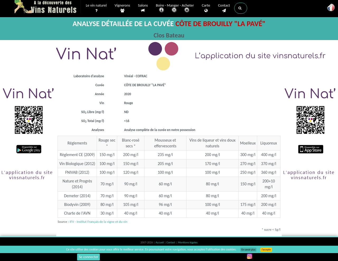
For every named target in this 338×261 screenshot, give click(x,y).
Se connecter (88, 257)
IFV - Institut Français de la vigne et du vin (99, 222)
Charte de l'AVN (77, 213)
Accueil (160, 242)
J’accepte (266, 249)
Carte (206, 8)
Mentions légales (188, 242)
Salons (143, 8)
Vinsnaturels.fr (48, 7)
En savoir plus (248, 249)
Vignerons (122, 8)
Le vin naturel (96, 8)
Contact (224, 8)
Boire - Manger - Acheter (175, 8)
